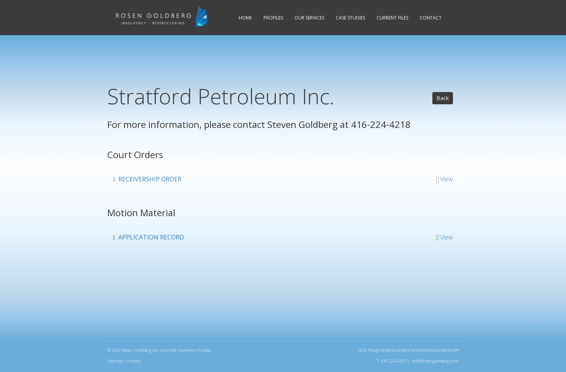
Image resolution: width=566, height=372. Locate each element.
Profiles (273, 18)
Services (309, 18)
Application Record (151, 237)
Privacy (134, 361)
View (446, 179)
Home (245, 18)
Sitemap (115, 361)
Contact (430, 18)
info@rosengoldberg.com (435, 361)
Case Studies (350, 18)
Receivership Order (149, 179)
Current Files (392, 18)
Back (443, 98)
